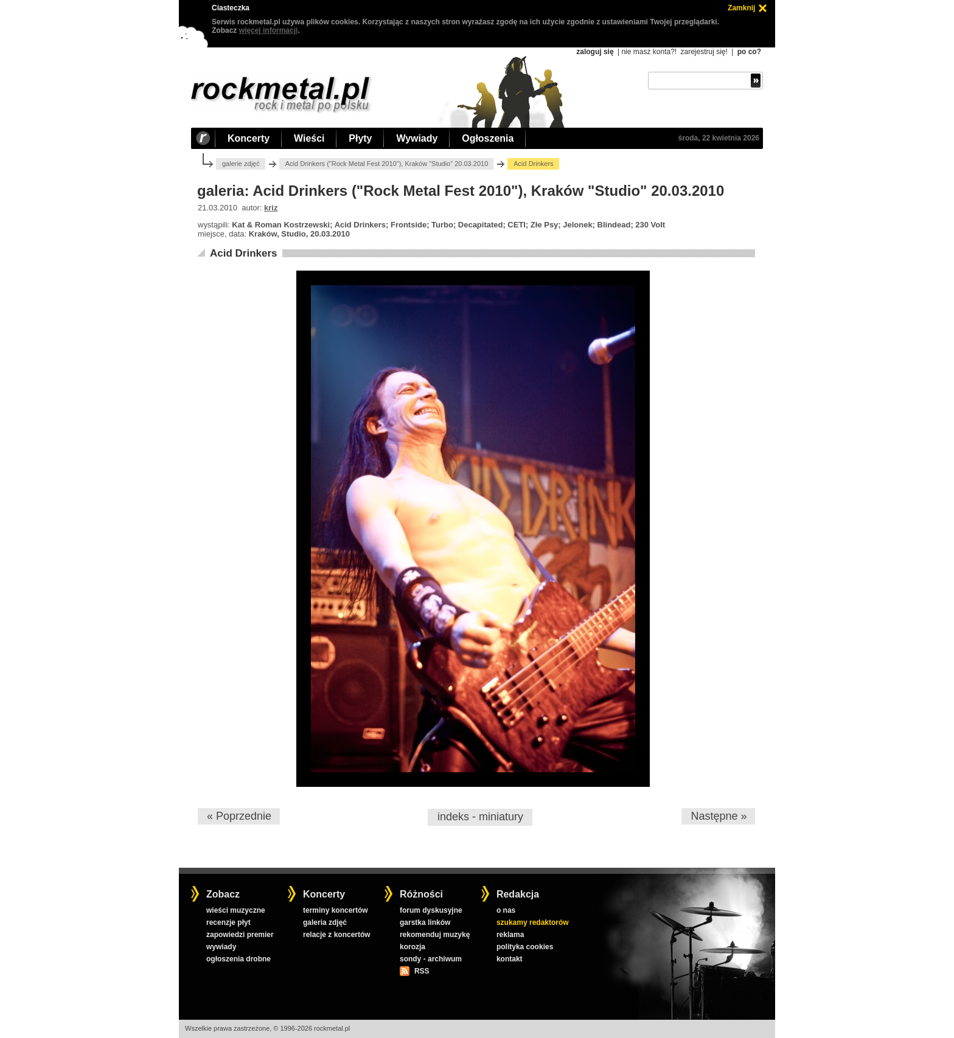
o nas (505, 910)
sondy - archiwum (431, 959)
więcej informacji (268, 30)
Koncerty (249, 138)
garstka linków (425, 922)
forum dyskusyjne (431, 910)
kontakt (509, 959)
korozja (412, 947)
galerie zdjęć (241, 163)
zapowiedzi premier (240, 934)
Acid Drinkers (243, 253)
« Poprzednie (239, 816)
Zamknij (741, 8)
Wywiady (416, 138)
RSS (421, 971)
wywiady (221, 947)
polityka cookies (524, 947)
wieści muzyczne (235, 910)
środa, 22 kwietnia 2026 (718, 138)
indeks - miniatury (480, 817)
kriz (270, 207)
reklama (510, 934)
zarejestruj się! (703, 51)
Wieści (309, 138)
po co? (749, 51)
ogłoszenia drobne (238, 959)
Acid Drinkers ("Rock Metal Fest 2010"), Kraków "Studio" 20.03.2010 (387, 163)
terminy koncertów (335, 910)
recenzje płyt (228, 922)
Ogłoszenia (488, 138)
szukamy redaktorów (532, 922)
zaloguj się (594, 51)
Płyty (360, 138)
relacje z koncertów (337, 934)
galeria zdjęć (325, 922)
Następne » (719, 816)
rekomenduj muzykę (435, 934)
